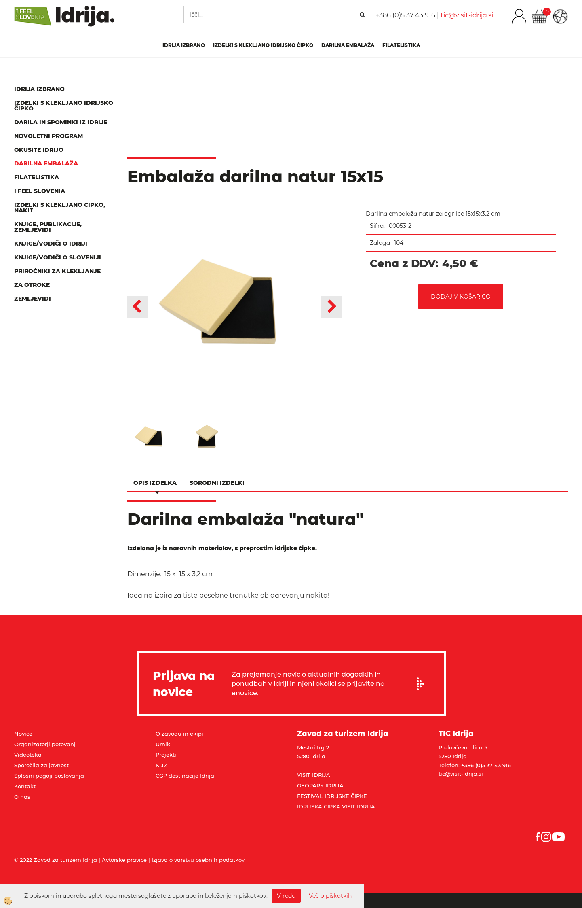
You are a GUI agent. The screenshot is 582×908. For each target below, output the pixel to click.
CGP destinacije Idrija (185, 775)
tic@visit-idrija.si (467, 15)
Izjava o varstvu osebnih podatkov (198, 860)
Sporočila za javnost (41, 765)
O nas (22, 796)
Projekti (166, 754)
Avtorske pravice (124, 860)
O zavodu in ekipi (179, 733)
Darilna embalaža (347, 45)
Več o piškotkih (330, 896)
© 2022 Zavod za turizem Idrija (55, 860)
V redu (286, 896)
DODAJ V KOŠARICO (461, 296)
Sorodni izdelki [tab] (217, 482)
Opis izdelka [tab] (155, 482)
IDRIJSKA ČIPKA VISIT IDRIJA (336, 806)
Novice (23, 733)
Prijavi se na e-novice (423, 683)
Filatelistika (401, 45)
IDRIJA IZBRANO (183, 45)
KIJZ (161, 765)
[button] (331, 307)
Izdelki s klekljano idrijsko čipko (263, 45)
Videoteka (28, 754)
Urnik (163, 744)
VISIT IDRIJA (313, 775)
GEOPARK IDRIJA (320, 785)
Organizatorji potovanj (45, 744)
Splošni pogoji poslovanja (49, 775)
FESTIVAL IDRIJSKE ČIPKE (332, 796)
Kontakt (25, 786)
